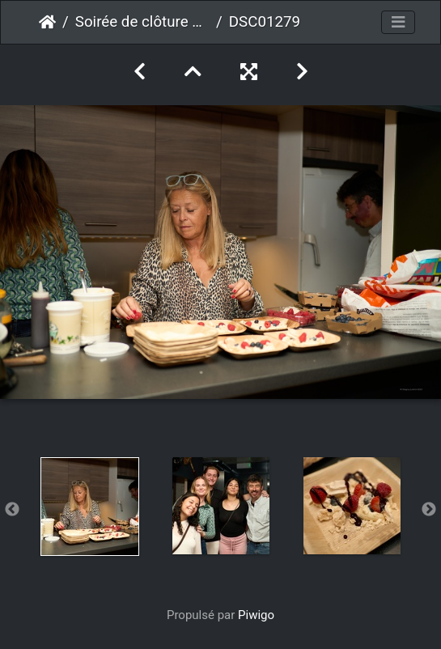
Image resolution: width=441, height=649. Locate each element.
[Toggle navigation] (398, 23)
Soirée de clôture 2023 (142, 22)
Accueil (47, 22)
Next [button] (429, 510)
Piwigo (256, 615)
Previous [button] (12, 510)
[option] (89, 506)
